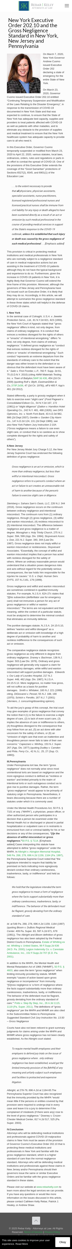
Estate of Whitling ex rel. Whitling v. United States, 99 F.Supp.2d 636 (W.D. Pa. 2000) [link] (36, 946)
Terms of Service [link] (33, 1232)
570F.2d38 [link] (17, 385)
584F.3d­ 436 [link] (40, 378)
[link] (36, 6)
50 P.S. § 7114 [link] (30, 840)
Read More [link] (22, 1243)
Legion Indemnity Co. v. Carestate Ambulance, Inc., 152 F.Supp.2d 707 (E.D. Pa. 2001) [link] (35, 953)
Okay (62, 1242)
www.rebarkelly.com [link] (47, 1186)
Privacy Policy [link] (52, 1232)
